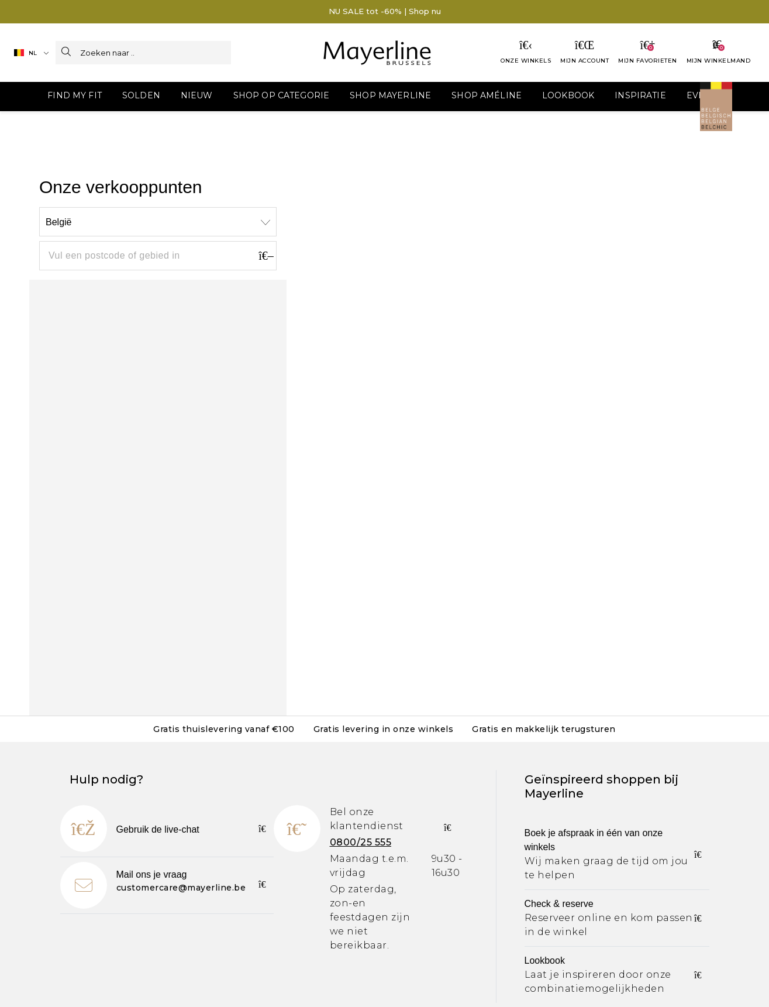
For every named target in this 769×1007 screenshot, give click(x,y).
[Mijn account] (584, 53)
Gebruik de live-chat (157, 829)
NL (25, 53)
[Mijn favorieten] (647, 53)
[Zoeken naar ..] (155, 52)
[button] (45, 96)
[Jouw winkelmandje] (719, 53)
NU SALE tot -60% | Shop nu (385, 11)
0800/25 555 (361, 842)
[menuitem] (45, 96)
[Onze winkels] (526, 53)
